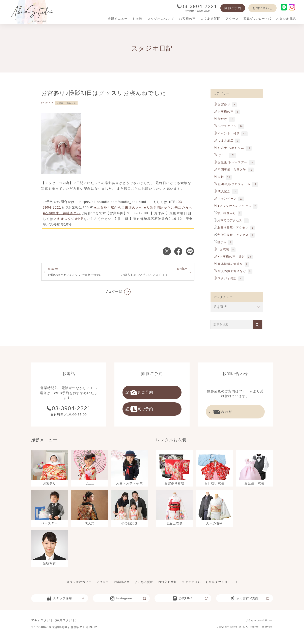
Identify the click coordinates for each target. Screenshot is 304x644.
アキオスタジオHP (68, 219)
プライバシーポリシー (257, 627)
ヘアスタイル (225, 126)
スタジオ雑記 (225, 278)
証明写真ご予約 (151, 413)
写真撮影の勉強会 (228, 263)
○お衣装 (221, 249)
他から (222, 242)
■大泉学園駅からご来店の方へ (168, 207)
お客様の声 (224, 111)
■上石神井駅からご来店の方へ (118, 207)
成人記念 (222, 191)
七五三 (220, 155)
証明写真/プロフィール (232, 184)
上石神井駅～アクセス (233, 227)
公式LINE (190, 605)
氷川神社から (226, 213)
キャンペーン (225, 198)
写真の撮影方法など (230, 271)
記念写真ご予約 (151, 393)
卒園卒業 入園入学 (230, 169)
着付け (220, 118)
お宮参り (222, 104)
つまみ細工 (224, 140)
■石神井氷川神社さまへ (62, 213)
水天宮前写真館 (249, 605)
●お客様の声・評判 (229, 256)
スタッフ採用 (65, 605)
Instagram (128, 605)
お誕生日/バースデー (230, 162)
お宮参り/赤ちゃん (66, 103)
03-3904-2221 (197, 6)
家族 (219, 176)
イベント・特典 (227, 133)
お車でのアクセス (229, 220)
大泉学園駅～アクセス (233, 234)
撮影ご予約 (232, 8)
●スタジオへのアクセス (232, 205)
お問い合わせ (262, 8)
